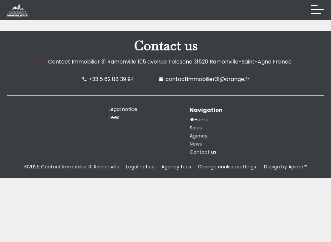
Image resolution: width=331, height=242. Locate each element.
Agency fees (176, 166)
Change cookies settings (227, 166)
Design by (285, 166)
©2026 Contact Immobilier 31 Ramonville (71, 166)
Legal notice (140, 166)
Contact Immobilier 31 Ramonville (92, 62)
